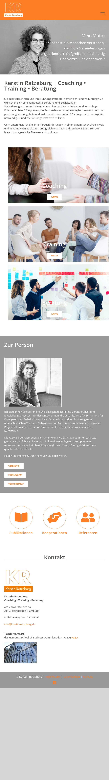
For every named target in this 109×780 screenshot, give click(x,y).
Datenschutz (71, 677)
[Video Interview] (16, 484)
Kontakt (88, 677)
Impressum (52, 677)
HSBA (74, 637)
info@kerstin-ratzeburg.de (19, 624)
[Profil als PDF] (15, 475)
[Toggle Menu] (102, 14)
